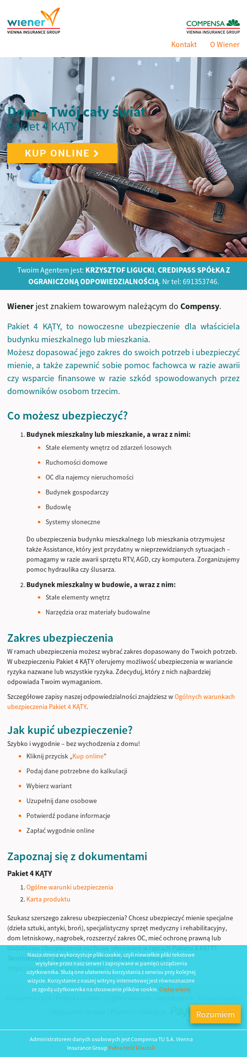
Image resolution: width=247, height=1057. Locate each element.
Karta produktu (48, 899)
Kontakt (184, 44)
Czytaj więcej (174, 989)
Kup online (62, 152)
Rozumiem (215, 1014)
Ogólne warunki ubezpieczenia (69, 887)
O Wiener (225, 44)
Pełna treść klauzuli (131, 1047)
